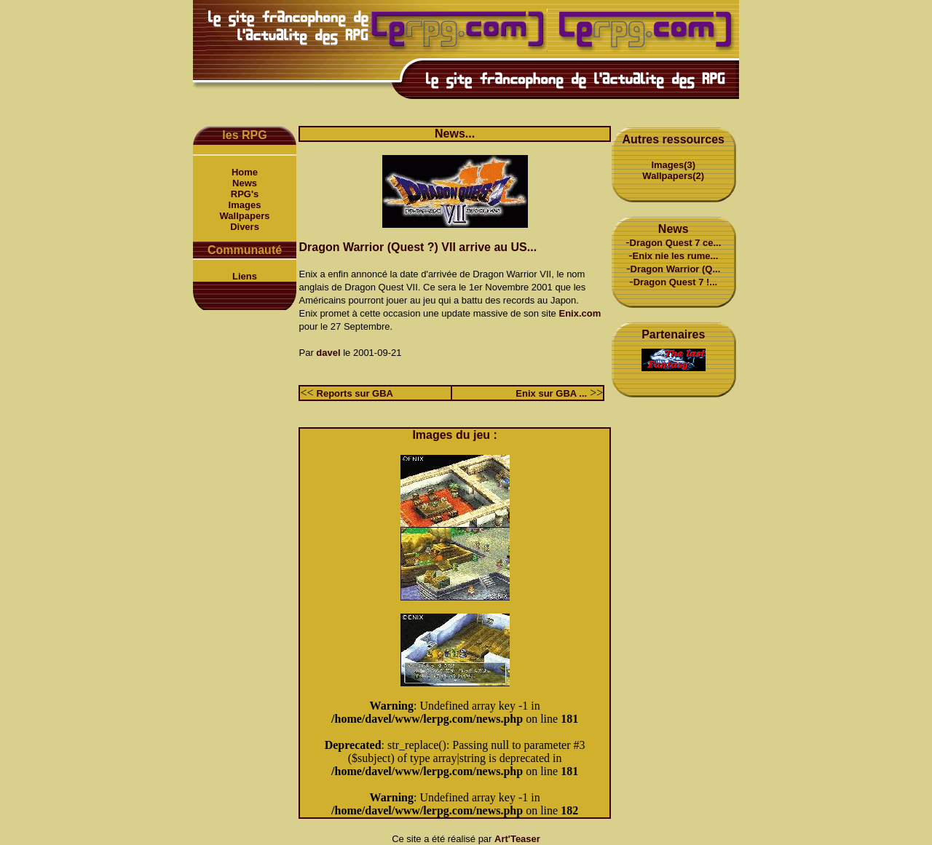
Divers (244, 226)
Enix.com (579, 313)
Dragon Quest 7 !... (675, 282)
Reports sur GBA (355, 393)
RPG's (245, 194)
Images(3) (673, 164)
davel (328, 352)
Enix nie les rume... (676, 255)
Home (245, 172)
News (244, 183)
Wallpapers (245, 215)
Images (245, 204)
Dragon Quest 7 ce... (676, 242)
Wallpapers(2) (673, 175)
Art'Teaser (517, 838)
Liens (244, 276)
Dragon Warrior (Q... (676, 268)
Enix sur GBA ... (551, 393)
